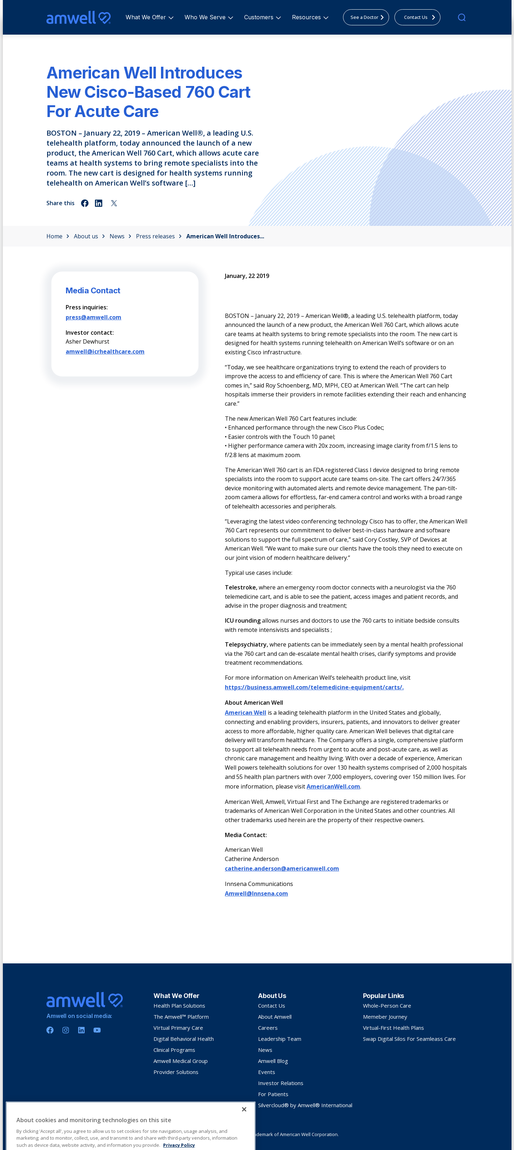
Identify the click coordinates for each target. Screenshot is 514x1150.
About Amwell (275, 1016)
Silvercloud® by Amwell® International (305, 1105)
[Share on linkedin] (99, 203)
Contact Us (271, 1005)
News (120, 236)
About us (89, 236)
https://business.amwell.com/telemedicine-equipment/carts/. (314, 687)
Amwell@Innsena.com (256, 893)
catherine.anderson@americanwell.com (282, 868)
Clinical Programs (174, 1049)
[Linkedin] (81, 1030)
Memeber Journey (385, 1016)
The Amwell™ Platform (181, 1016)
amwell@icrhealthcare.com (105, 351)
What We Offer (147, 17)
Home (57, 236)
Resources (307, 17)
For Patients (273, 1094)
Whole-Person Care (387, 1005)
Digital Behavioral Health (183, 1038)
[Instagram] (66, 1030)
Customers (260, 17)
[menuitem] (146, 17)
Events (266, 1071)
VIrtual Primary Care (178, 1027)
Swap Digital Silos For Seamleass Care (409, 1038)
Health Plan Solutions (179, 1005)
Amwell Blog (273, 1060)
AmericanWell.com (333, 786)
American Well (245, 712)
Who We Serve (206, 17)
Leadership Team (279, 1038)
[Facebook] (50, 1030)
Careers (268, 1027)
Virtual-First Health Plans (393, 1027)
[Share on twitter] (114, 203)
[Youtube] (97, 1030)
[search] (462, 17)
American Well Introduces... (225, 236)
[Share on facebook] (84, 203)
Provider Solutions (175, 1071)
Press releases (159, 236)
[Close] (244, 1142)
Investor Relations (280, 1082)
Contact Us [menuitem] (421, 17)
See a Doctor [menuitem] (369, 17)
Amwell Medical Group (180, 1060)
